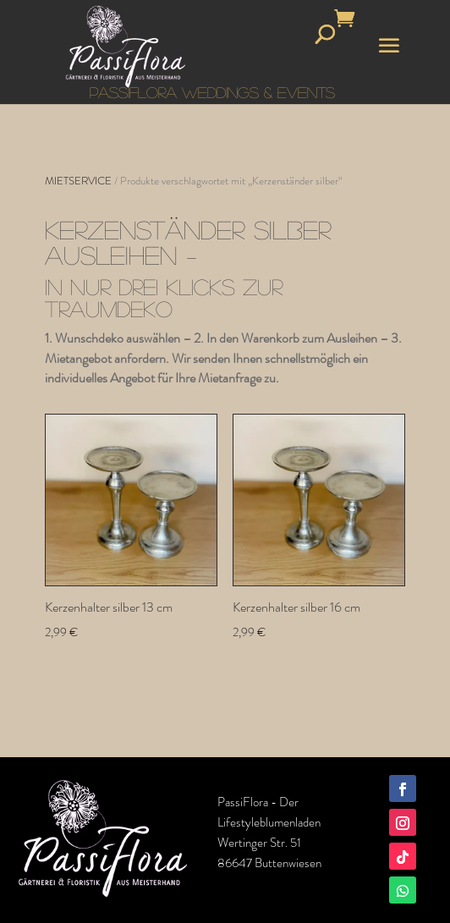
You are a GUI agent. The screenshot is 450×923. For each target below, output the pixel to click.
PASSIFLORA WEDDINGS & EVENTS (212, 92)
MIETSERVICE (78, 181)
